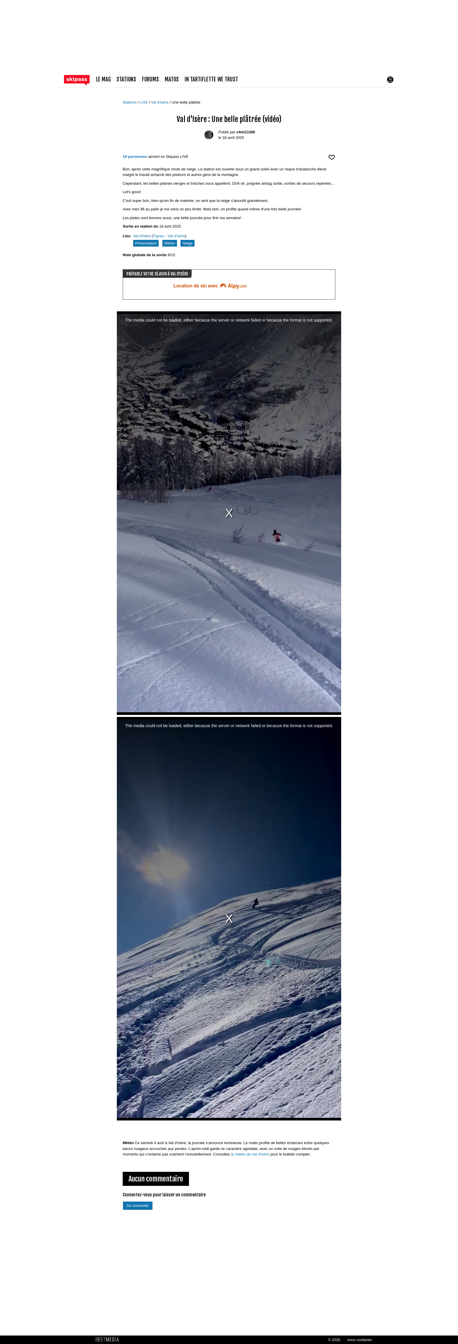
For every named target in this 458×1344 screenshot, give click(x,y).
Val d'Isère (160, 102)
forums (150, 79)
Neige (187, 243)
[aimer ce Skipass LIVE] (331, 160)
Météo (169, 243)
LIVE (144, 102)
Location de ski (210, 285)
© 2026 (334, 1340)
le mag (103, 79)
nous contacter (359, 1340)
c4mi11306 (246, 132)
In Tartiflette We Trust (211, 79)
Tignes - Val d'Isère (169, 236)
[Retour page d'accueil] (80, 79)
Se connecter (137, 1205)
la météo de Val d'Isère (250, 1154)
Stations (130, 102)
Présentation (146, 243)
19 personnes (135, 156)
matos (172, 79)
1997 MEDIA (109, 1340)
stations (126, 79)
